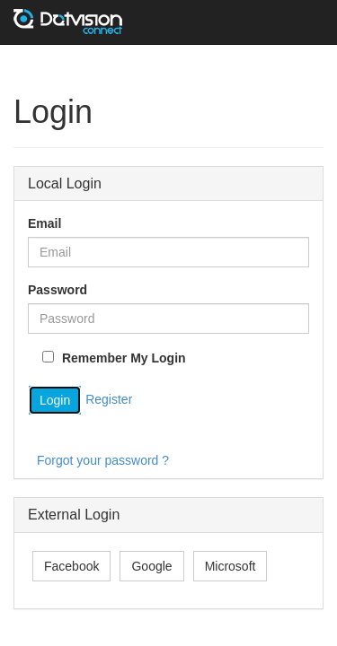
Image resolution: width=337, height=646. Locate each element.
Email (44, 223)
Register (108, 399)
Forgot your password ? (103, 460)
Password (57, 290)
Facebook (71, 566)
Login (55, 400)
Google (151, 566)
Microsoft (230, 566)
